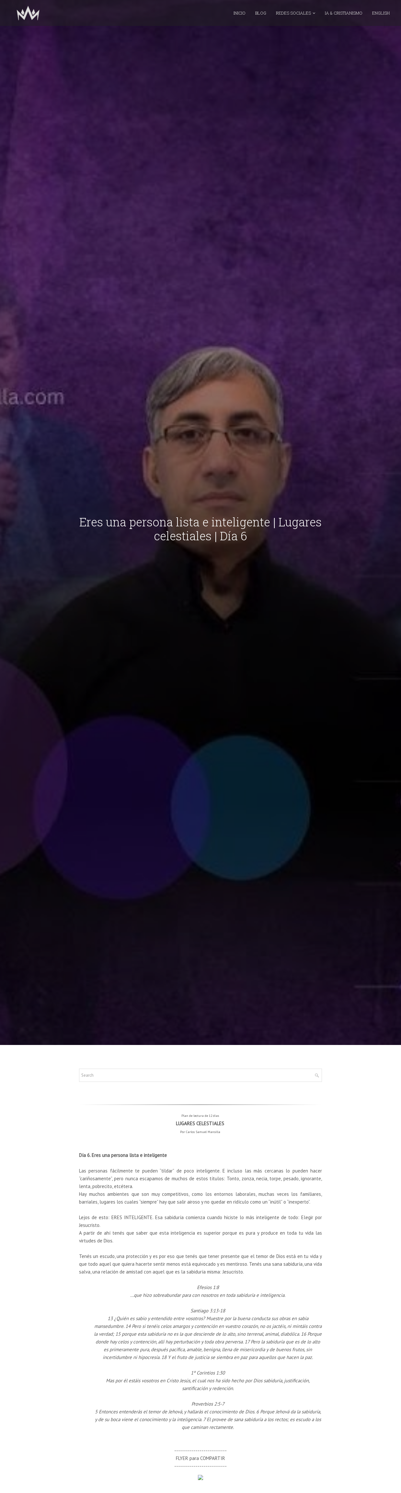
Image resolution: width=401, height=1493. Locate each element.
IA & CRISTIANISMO (343, 18)
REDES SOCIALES (293, 18)
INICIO (240, 18)
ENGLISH (381, 18)
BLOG (260, 18)
